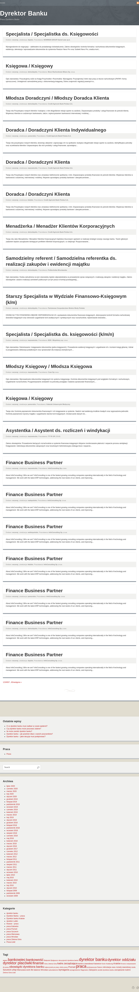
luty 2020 (10, 794)
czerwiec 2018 (12, 836)
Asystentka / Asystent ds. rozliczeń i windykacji (58, 430)
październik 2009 (13, 893)
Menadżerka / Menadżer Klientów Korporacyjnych (60, 226)
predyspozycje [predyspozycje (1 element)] (92, 967)
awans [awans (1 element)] (5, 960)
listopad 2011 (12, 859)
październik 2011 (13, 862)
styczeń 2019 (12, 820)
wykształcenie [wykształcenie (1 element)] (53, 970)
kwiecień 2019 (12, 812)
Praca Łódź (11, 942)
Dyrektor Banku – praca (16, 916)
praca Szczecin (12, 932)
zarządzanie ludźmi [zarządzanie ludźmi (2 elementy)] (122, 970)
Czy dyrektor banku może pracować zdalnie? (24, 729)
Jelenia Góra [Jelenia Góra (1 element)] (52, 964)
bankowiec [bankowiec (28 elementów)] (16, 960)
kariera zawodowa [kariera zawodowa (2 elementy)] (85, 964)
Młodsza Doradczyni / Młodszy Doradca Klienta (57, 98)
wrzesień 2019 (12, 807)
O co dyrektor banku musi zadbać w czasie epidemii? (27, 726)
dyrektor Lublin (12, 921)
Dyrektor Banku (23, 13)
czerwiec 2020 (12, 789)
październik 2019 (13, 804)
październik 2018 (13, 828)
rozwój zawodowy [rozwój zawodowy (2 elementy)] (123, 967)
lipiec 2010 (11, 875)
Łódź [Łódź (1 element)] (14, 972)
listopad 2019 (12, 802)
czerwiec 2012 (12, 851)
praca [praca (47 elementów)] (81, 966)
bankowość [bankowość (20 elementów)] (34, 960)
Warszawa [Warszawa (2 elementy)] (21, 970)
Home (2, 3)
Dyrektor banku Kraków (16, 919)
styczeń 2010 (12, 888)
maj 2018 (10, 838)
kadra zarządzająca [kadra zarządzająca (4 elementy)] (67, 963)
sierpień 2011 (12, 864)
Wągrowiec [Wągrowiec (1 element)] (84, 970)
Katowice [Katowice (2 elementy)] (97, 964)
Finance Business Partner (34, 462)
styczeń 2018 (12, 846)
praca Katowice (12, 926)
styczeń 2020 (12, 797)
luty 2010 (10, 885)
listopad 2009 (12, 891)
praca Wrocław (12, 937)
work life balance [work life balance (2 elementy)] (33, 970)
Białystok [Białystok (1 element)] (47, 960)
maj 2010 (10, 878)
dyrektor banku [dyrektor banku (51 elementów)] (93, 959)
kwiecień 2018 (12, 841)
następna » (17, 682)
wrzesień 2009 (12, 896)
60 (12, 682)
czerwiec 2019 (12, 810)
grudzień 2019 (12, 799)
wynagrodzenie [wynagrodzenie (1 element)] (75, 970)
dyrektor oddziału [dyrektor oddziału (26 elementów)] (122, 960)
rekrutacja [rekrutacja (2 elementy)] (107, 967)
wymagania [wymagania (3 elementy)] (63, 970)
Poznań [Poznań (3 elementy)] (72, 967)
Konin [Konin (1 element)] (104, 964)
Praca (9, 754)
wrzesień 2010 (12, 872)
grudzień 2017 (12, 849)
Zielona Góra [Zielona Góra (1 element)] (7, 972)
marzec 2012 (12, 857)
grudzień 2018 (12, 823)
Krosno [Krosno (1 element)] (123, 964)
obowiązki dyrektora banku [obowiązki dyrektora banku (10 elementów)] (26, 966)
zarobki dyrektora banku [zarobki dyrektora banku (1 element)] (105, 970)
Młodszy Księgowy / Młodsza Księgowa (49, 366)
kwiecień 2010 (12, 880)
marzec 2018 (12, 844)
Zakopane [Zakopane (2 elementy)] (93, 970)
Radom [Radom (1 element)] (99, 967)
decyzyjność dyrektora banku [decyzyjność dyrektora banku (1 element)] (68, 960)
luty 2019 (10, 817)
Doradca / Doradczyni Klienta (38, 162)
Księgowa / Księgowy (29, 66)
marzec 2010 (12, 883)
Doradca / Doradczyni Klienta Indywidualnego (56, 130)
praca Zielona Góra (14, 939)
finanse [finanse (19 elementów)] (38, 963)
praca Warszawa (13, 934)
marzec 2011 (12, 867)
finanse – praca (12, 924)
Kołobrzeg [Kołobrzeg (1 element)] (109, 964)
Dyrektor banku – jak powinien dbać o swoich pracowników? (30, 734)
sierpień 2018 (12, 833)
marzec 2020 (12, 791)
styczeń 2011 (12, 870)
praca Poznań (12, 929)
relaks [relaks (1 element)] (113, 967)
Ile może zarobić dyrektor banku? (19, 731)
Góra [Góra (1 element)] (46, 964)
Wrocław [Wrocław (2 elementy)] (44, 970)
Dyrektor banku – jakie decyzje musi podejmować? (26, 737)
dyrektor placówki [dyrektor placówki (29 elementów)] (17, 963)
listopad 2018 (12, 825)
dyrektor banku (12, 913)
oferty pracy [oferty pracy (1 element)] (64, 967)
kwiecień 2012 (12, 854)
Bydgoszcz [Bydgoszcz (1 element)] (54, 960)
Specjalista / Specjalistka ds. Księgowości (52, 34)
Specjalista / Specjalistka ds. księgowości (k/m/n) (60, 334)
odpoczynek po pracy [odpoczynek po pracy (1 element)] (52, 967)
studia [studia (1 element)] (133, 967)
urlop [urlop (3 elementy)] (14, 970)
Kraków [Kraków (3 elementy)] (117, 963)
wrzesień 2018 (12, 830)
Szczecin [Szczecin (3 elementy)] (7, 970)
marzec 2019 (12, 815)
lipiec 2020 (11, 786)
